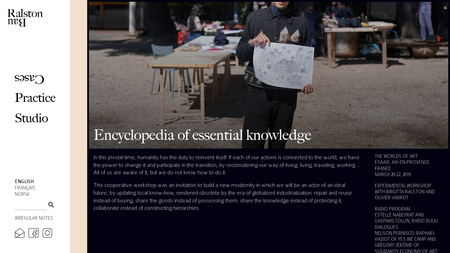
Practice (35, 97)
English (24, 181)
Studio (31, 117)
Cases (29, 79)
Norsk (22, 194)
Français (25, 188)
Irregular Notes (34, 218)
